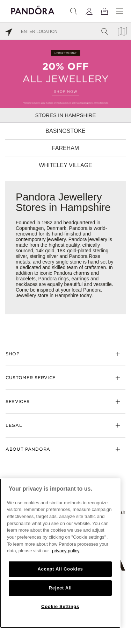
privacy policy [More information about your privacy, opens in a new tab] (66, 550)
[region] (60, 553)
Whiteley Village (65, 165)
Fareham (65, 148)
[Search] (73, 11)
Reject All (60, 588)
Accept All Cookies (60, 569)
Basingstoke (65, 131)
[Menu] (120, 11)
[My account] (89, 11)
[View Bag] (104, 11)
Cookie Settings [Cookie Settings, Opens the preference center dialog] (60, 606)
